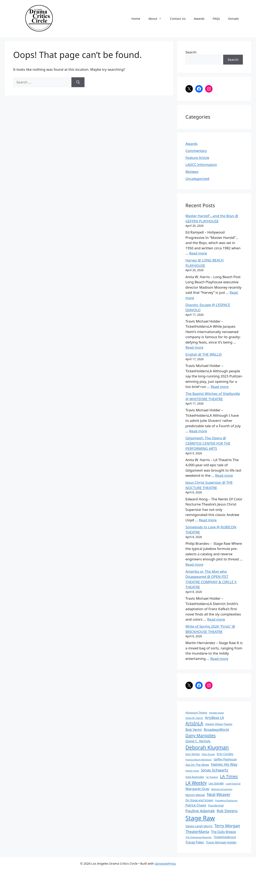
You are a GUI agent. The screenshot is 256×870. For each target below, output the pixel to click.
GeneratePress (165, 863)
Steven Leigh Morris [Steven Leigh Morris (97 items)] (199, 826)
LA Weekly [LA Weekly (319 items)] (196, 783)
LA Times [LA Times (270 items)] (229, 776)
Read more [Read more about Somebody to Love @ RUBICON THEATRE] (194, 564)
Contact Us (177, 18)
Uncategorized (197, 178)
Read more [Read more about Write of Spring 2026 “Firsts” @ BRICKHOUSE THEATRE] (219, 658)
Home (135, 18)
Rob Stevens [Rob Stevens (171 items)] (227, 810)
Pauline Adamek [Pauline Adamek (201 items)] (200, 810)
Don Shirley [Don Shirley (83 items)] (192, 754)
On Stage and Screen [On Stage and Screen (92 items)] (199, 800)
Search (191, 52)
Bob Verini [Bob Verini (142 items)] (193, 729)
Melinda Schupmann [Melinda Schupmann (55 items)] (221, 789)
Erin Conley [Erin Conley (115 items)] (225, 754)
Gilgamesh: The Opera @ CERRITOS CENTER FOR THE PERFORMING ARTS (207, 443)
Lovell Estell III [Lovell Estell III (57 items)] (233, 783)
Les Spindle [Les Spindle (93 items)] (216, 783)
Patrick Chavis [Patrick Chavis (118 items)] (195, 805)
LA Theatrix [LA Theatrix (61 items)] (212, 777)
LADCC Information (201, 164)
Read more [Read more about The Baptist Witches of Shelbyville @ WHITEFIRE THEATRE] (198, 431)
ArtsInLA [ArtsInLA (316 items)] (194, 723)
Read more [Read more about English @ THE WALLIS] (220, 386)
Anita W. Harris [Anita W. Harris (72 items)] (194, 718)
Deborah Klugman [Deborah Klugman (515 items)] (207, 747)
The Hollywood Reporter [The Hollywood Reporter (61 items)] (198, 837)
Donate (233, 18)
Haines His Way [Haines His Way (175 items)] (224, 764)
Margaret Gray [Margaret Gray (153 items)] (197, 788)
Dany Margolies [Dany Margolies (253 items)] (200, 735)
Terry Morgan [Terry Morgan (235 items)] (227, 825)
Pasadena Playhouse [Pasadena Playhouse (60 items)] (226, 800)
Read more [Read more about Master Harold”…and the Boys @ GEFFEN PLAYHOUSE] (198, 253)
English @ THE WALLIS (203, 354)
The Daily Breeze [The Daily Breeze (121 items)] (223, 832)
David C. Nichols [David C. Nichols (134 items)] (197, 741)
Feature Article (197, 157)
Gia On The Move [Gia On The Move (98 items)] (197, 765)
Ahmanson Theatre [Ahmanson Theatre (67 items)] (196, 712)
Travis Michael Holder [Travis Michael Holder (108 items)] (221, 842)
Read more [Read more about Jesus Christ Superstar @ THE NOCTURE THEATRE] (208, 520)
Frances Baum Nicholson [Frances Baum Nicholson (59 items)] (198, 759)
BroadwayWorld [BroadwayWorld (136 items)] (216, 729)
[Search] (78, 82)
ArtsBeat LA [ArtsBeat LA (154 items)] (214, 717)
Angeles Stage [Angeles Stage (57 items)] (216, 712)
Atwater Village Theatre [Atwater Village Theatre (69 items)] (218, 724)
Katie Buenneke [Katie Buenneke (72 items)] (194, 777)
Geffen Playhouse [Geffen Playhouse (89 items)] (225, 759)
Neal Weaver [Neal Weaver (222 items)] (218, 794)
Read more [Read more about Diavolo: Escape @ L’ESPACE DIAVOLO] (194, 347)
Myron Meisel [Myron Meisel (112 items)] (195, 795)
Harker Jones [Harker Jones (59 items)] (192, 770)
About (157, 18)
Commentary (196, 150)
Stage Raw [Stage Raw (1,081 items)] (200, 818)
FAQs (216, 18)
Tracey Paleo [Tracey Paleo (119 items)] (194, 842)
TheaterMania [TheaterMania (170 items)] (197, 831)
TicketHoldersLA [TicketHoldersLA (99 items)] (225, 837)
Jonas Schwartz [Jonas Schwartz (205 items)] (214, 770)
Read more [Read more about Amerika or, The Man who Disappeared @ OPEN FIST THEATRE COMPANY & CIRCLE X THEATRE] (216, 619)
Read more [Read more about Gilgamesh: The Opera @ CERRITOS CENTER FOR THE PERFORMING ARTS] (224, 475)
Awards (199, 18)
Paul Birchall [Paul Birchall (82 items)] (216, 805)
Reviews (192, 171)
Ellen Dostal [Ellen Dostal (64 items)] (208, 754)
